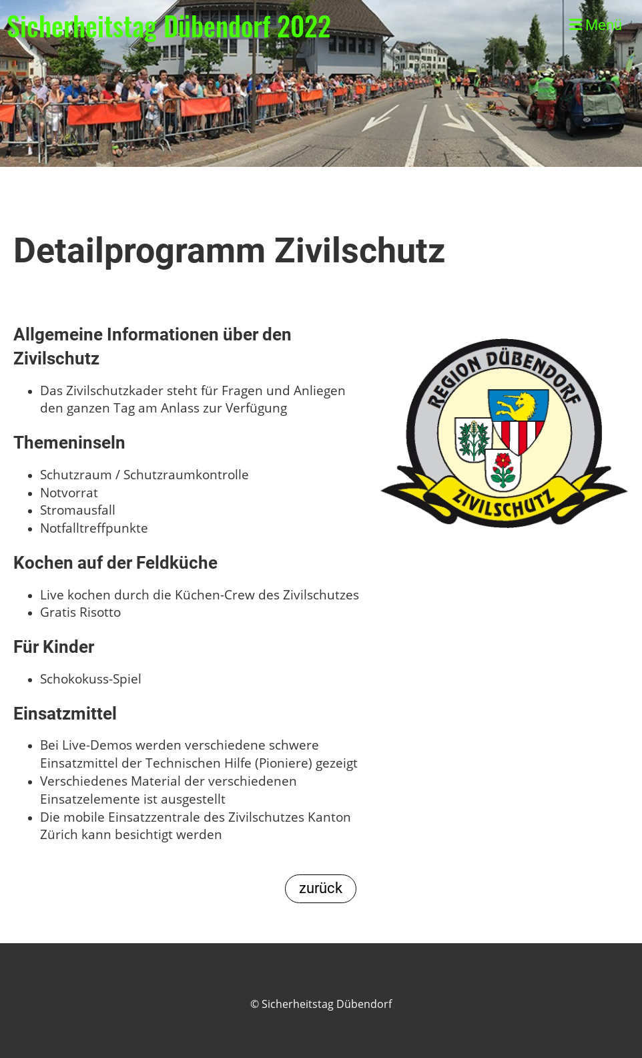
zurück (320, 888)
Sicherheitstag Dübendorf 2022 (169, 25)
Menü (595, 25)
